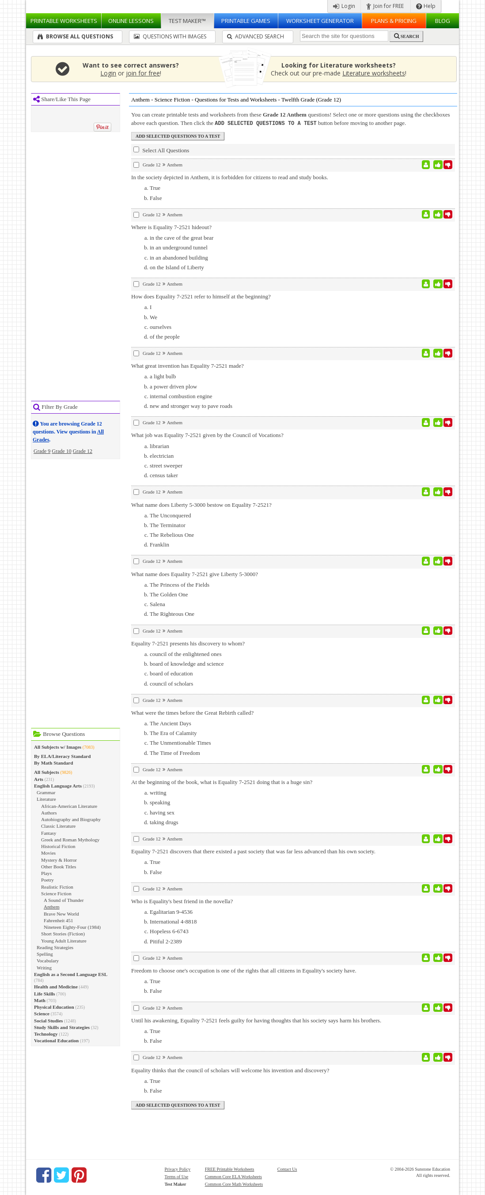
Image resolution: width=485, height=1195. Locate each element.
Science (41, 1013)
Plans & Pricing (394, 21)
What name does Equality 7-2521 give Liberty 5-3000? (194, 573)
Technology (46, 1034)
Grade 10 (61, 451)
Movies (48, 853)
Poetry (47, 879)
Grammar (46, 792)
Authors (49, 812)
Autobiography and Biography (71, 819)
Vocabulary (48, 960)
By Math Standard (53, 762)
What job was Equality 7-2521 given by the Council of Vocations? (207, 434)
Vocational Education (56, 1040)
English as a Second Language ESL (70, 974)
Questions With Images (170, 36)
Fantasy (48, 833)
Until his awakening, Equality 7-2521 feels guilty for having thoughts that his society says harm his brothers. (256, 1020)
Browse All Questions (75, 36)
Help (426, 6)
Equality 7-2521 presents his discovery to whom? (188, 643)
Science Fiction (56, 893)
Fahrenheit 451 (58, 920)
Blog (442, 21)
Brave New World (61, 913)
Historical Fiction (58, 846)
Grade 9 (42, 451)
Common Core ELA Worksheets (233, 1176)
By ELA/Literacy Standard (62, 756)
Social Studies (48, 1020)
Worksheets (63, 21)
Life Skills (44, 993)
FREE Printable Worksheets (229, 1168)
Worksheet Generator (320, 21)
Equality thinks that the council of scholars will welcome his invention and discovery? (230, 1070)
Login (344, 6)
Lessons (131, 21)
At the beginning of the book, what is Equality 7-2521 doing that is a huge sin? (221, 781)
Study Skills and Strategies (62, 1027)
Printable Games (245, 21)
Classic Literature (58, 826)
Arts (38, 779)
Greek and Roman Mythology (70, 839)
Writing (44, 967)
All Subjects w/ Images (57, 747)
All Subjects (46, 772)
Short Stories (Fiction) (63, 933)
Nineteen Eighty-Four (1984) (72, 927)
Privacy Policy (178, 1168)
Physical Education (54, 1007)
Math (39, 1000)
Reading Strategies (55, 947)
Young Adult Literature (64, 940)
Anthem (52, 906)
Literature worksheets (373, 73)
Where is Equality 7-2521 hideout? (171, 226)
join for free (143, 73)
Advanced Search (255, 36)
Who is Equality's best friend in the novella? (182, 900)
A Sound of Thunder (63, 900)
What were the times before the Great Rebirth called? (192, 712)
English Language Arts (58, 785)
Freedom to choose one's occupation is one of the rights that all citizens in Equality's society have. (243, 970)
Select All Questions (161, 149)
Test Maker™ (187, 21)
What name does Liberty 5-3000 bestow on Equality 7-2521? (201, 504)
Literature (46, 799)
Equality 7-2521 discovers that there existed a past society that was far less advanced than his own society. (253, 851)
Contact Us (287, 1168)
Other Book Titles (58, 866)
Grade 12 (82, 451)
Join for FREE (385, 6)
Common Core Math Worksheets (234, 1183)
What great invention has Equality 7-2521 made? (187, 365)
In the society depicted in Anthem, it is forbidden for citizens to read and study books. (229, 176)
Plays (46, 873)
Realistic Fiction (57, 887)
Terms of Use (177, 1176)
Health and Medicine (56, 986)
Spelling (45, 954)
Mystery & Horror (59, 860)
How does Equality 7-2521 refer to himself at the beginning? (201, 296)
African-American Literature (69, 806)
